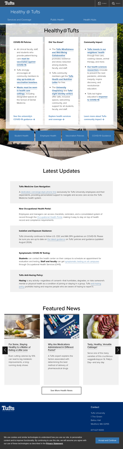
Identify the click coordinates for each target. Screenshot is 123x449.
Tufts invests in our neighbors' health (96, 51)
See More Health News (61, 390)
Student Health (21, 135)
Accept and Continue (107, 440)
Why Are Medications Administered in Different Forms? (61, 347)
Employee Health (48, 135)
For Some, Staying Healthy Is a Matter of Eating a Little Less (20, 347)
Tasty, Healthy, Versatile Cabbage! (99, 346)
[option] (22, 349)
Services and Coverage (19, 19)
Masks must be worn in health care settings (27, 90)
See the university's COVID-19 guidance (22, 118)
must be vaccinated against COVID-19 (26, 61)
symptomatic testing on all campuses (82, 261)
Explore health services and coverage (60, 118)
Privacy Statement (54, 443)
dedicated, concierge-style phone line (38, 191)
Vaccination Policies (75, 135)
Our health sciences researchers (97, 68)
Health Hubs (89, 19)
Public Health (57, 19)
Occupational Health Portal (49, 217)
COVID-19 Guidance (101, 135)
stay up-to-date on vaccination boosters (27, 81)
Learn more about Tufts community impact (95, 118)
